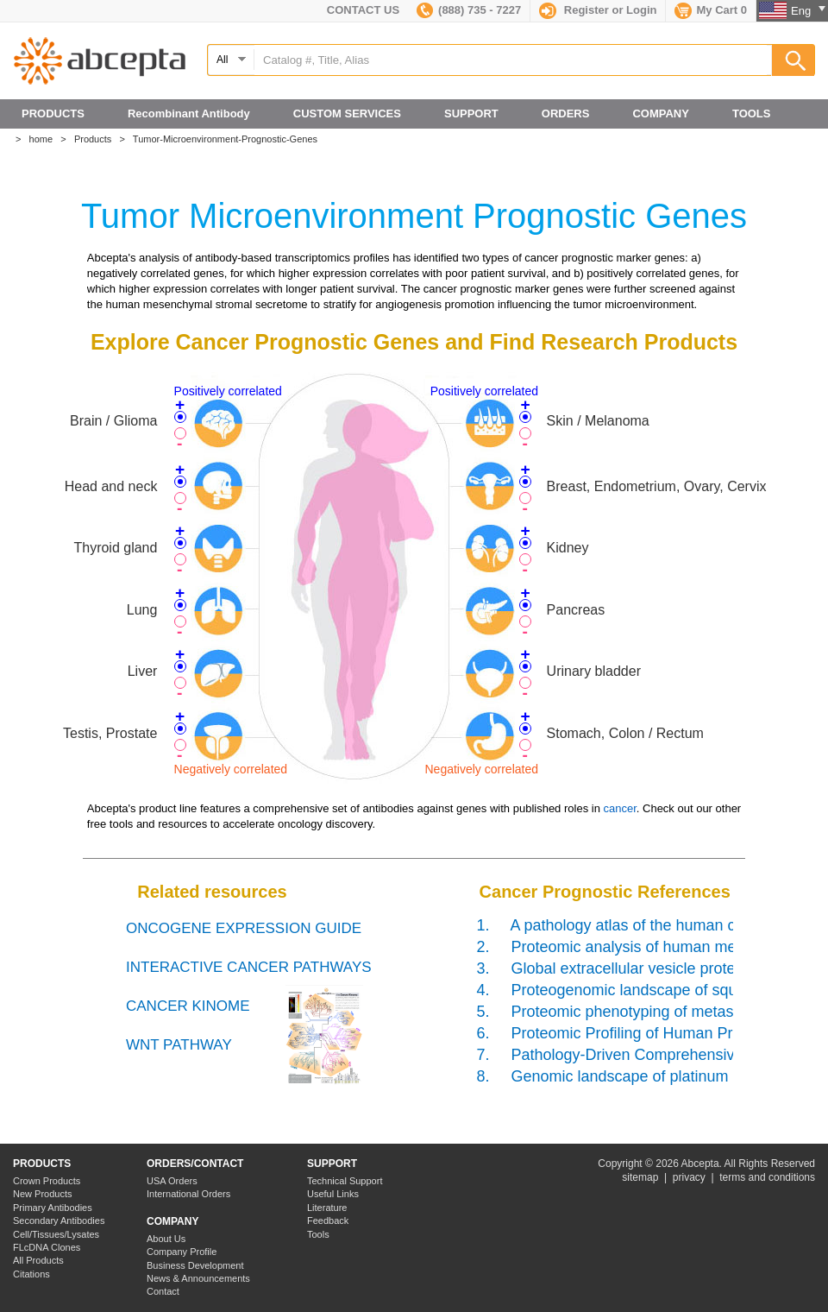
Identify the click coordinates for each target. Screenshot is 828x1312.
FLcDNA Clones (46, 1247)
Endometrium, (639, 486)
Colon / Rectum (656, 733)
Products (97, 139)
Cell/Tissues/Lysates (56, 1234)
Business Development (195, 1265)
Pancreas (576, 609)
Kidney (568, 547)
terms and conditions (767, 1177)
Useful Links (333, 1194)
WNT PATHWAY (179, 1045)
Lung (142, 609)
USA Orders (172, 1181)
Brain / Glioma (113, 420)
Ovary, (705, 486)
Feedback (327, 1220)
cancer (619, 808)
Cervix (746, 486)
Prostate (132, 733)
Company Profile (181, 1251)
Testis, (84, 733)
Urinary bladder (594, 671)
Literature (327, 1207)
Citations (31, 1274)
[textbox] (510, 60)
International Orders (188, 1194)
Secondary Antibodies (58, 1220)
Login (641, 9)
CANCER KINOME (188, 1006)
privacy (689, 1177)
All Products (38, 1260)
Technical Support (344, 1181)
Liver (143, 671)
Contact (163, 1291)
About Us (166, 1238)
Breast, (570, 486)
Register (586, 9)
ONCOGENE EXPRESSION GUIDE (243, 928)
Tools (318, 1234)
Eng (808, 10)
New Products (42, 1194)
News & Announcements (198, 1278)
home (45, 139)
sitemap (640, 1177)
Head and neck (111, 486)
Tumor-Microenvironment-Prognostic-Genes (229, 139)
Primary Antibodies (52, 1207)
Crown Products (46, 1181)
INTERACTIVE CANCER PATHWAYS (249, 967)
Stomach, (578, 733)
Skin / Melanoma (598, 420)
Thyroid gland (115, 547)
